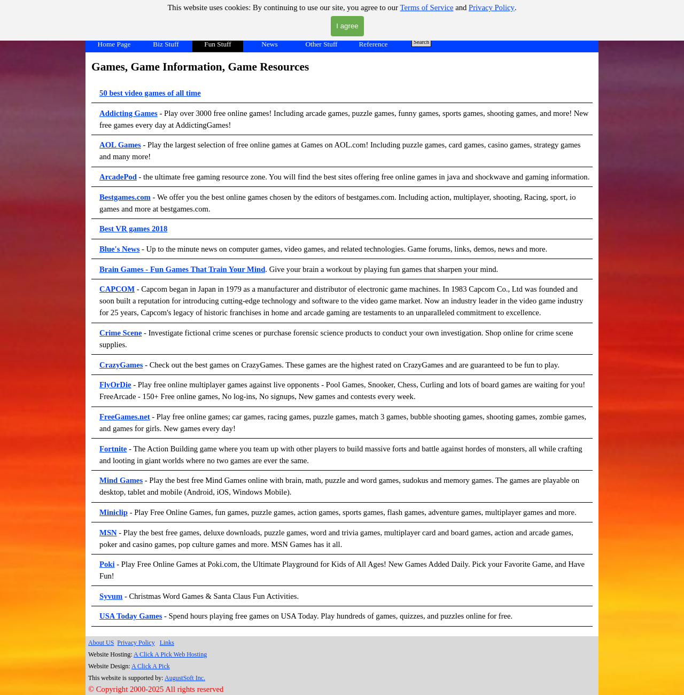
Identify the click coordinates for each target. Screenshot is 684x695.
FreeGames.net (124, 416)
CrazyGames (121, 365)
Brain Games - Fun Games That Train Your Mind (182, 269)
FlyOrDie (115, 384)
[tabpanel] (342, 342)
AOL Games (120, 144)
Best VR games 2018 (133, 228)
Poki (107, 564)
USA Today (119, 616)
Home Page (114, 44)
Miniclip (113, 512)
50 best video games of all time (150, 93)
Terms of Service (427, 7)
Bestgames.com (125, 197)
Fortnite (113, 448)
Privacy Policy (492, 7)
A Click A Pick (150, 666)
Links (167, 642)
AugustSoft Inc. (185, 678)
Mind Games (121, 480)
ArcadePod (118, 177)
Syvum (110, 596)
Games (150, 616)
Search (421, 42)
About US (101, 642)
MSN (108, 532)
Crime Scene (120, 333)
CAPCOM (117, 289)
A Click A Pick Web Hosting (170, 654)
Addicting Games (128, 113)
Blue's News (119, 249)
